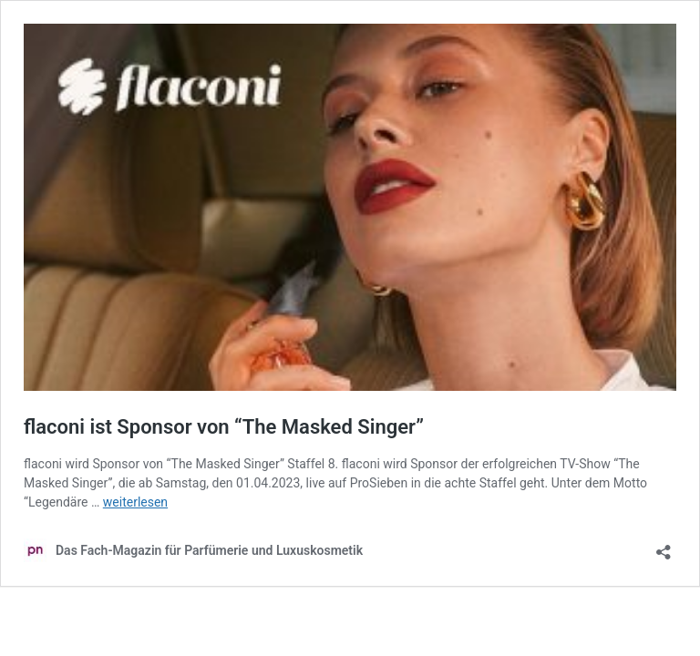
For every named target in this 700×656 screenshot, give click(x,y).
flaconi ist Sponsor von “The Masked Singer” (224, 426)
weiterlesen (135, 502)
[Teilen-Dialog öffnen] (663, 546)
